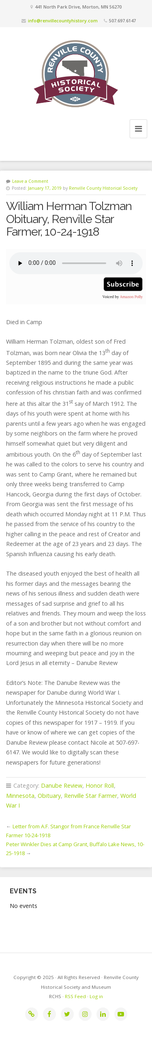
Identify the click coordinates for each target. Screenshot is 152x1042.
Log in (96, 996)
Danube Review (61, 785)
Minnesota (20, 795)
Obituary (49, 795)
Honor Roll (100, 785)
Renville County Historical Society (103, 188)
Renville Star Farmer (90, 795)
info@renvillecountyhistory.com (63, 20)
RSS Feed (75, 996)
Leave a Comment (30, 181)
